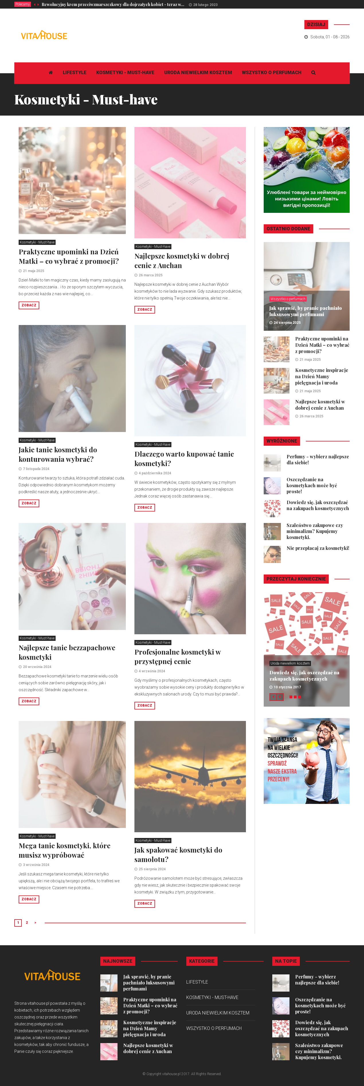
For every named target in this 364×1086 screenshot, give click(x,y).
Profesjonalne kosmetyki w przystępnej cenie (177, 656)
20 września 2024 (37, 667)
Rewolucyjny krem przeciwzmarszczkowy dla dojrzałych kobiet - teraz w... (113, 4)
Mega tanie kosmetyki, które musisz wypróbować (64, 850)
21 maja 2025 (33, 271)
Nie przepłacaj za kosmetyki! (318, 548)
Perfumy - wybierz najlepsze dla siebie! (317, 980)
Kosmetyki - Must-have (125, 72)
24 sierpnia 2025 (287, 323)
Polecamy (22, 4)
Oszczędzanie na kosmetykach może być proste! (312, 485)
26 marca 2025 (151, 275)
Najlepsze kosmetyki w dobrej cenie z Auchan (181, 260)
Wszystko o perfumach (272, 72)
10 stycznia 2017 (287, 687)
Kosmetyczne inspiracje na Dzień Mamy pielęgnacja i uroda (321, 376)
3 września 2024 (36, 865)
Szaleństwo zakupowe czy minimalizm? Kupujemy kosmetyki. (315, 531)
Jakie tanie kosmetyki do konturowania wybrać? (58, 454)
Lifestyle (75, 72)
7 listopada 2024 (36, 469)
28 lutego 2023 (205, 5)
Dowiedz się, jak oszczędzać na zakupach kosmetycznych (318, 505)
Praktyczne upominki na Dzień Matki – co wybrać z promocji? (69, 256)
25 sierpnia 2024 (152, 869)
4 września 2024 (152, 671)
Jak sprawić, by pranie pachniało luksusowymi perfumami (305, 311)
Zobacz (28, 305)
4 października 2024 (155, 473)
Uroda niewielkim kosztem (198, 72)
